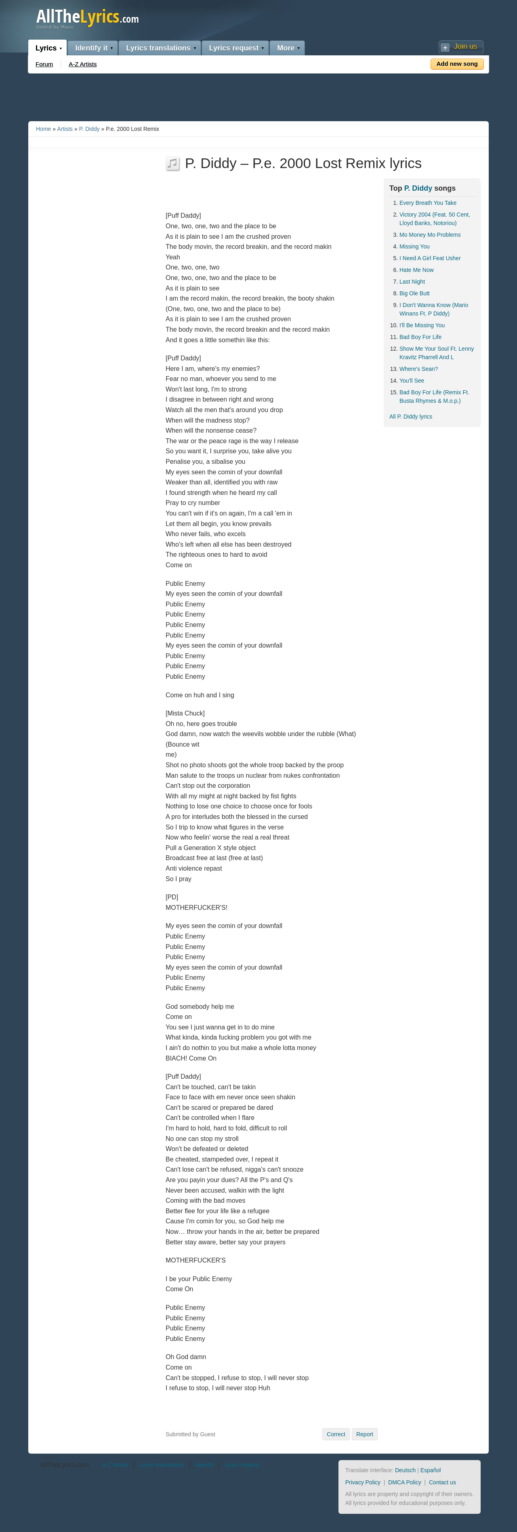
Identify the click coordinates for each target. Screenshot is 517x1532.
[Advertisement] (258, 96)
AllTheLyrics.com (64, 1464)
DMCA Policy (404, 1482)
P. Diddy (89, 129)
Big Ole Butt (414, 293)
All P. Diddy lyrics (410, 416)
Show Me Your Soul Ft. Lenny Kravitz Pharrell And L (436, 352)
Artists (65, 129)
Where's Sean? (418, 369)
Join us (465, 46)
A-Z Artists (83, 64)
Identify (204, 1465)
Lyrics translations (158, 48)
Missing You (414, 246)
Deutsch (405, 1470)
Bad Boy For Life (420, 337)
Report (364, 1434)
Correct (336, 1434)
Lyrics (46, 48)
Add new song (457, 63)
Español (430, 1470)
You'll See (411, 380)
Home (43, 129)
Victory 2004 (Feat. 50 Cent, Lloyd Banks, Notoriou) (434, 218)
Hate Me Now (416, 270)
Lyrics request (233, 48)
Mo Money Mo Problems (430, 234)
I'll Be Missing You (422, 325)
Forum (44, 64)
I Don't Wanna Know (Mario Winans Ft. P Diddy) (433, 309)
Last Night (412, 281)
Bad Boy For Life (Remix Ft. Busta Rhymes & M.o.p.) (434, 396)
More (285, 48)
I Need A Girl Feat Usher (430, 258)
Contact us (442, 1482)
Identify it (91, 48)
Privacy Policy (362, 1482)
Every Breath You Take (427, 203)
